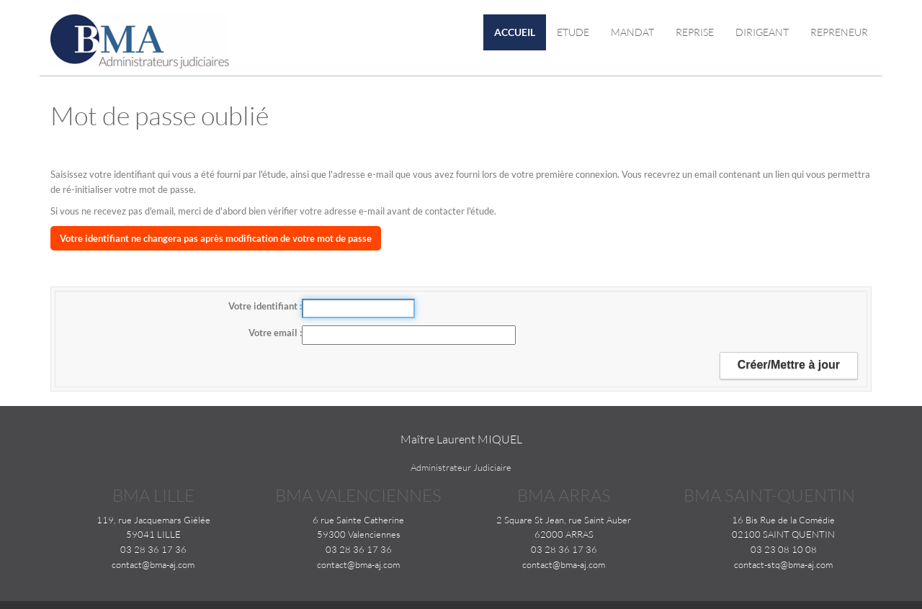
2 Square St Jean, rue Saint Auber (563, 519)
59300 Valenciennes (358, 534)
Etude (573, 32)
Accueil (514, 32)
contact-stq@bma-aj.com (783, 564)
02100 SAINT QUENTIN (783, 534)
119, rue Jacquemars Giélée (153, 519)
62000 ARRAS (564, 534)
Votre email (274, 332)
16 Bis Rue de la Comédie (783, 519)
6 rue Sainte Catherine (358, 519)
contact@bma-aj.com (153, 564)
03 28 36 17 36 (153, 549)
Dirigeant (762, 32)
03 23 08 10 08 (784, 549)
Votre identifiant (264, 306)
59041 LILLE (153, 534)
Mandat (632, 32)
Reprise (695, 32)
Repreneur (839, 32)
